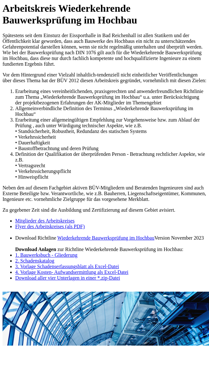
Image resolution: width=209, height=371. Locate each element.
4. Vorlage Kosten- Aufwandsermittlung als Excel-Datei (72, 272)
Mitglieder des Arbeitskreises (45, 220)
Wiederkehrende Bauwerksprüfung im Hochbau (105, 238)
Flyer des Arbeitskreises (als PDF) (50, 226)
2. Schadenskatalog (34, 260)
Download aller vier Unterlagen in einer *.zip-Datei (67, 278)
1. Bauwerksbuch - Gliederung (46, 255)
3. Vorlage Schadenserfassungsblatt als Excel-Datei (67, 266)
